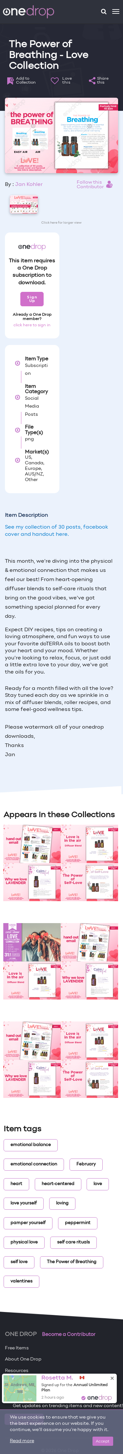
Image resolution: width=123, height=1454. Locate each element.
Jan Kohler (29, 184)
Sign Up (32, 299)
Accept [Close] (103, 1441)
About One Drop (23, 1359)
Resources (17, 1371)
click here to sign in (32, 325)
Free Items (17, 1348)
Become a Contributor (68, 1334)
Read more (22, 1441)
